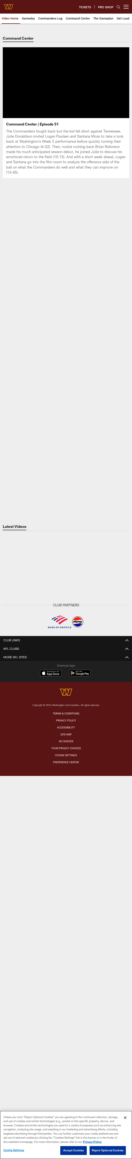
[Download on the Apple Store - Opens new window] (51, 1068)
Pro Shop (66, 1026)
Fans (66, 778)
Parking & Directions (66, 868)
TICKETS (66, 894)
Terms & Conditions (66, 1108)
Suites (66, 947)
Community (66, 687)
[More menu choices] (126, 7)
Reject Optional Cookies (108, 1150)
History (66, 849)
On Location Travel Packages (66, 962)
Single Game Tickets (66, 924)
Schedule (66, 804)
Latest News (66, 657)
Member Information (66, 954)
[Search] (118, 7)
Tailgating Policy (66, 883)
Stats (66, 834)
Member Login (66, 902)
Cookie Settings (13, 1150)
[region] (66, 1135)
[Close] (125, 1117)
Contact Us (66, 981)
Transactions (66, 842)
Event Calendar (66, 811)
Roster (66, 796)
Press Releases (66, 680)
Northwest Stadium (66, 860)
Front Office (66, 826)
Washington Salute (66, 996)
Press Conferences (66, 721)
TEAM (66, 789)
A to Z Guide (66, 875)
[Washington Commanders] (66, 1087)
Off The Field (66, 672)
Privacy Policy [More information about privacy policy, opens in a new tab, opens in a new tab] (92, 1142)
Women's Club (66, 1018)
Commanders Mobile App (66, 988)
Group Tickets (66, 932)
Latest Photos (66, 747)
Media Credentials (66, 1033)
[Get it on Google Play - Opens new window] (80, 1070)
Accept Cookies (73, 1150)
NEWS (66, 650)
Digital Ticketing (66, 939)
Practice (66, 762)
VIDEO (66, 698)
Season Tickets (66, 909)
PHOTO (66, 740)
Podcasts (66, 729)
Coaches (66, 819)
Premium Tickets (66, 917)
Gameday (66, 665)
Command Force (66, 1003)
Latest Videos (66, 706)
